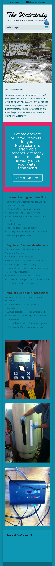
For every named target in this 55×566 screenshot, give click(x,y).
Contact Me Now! (27, 178)
